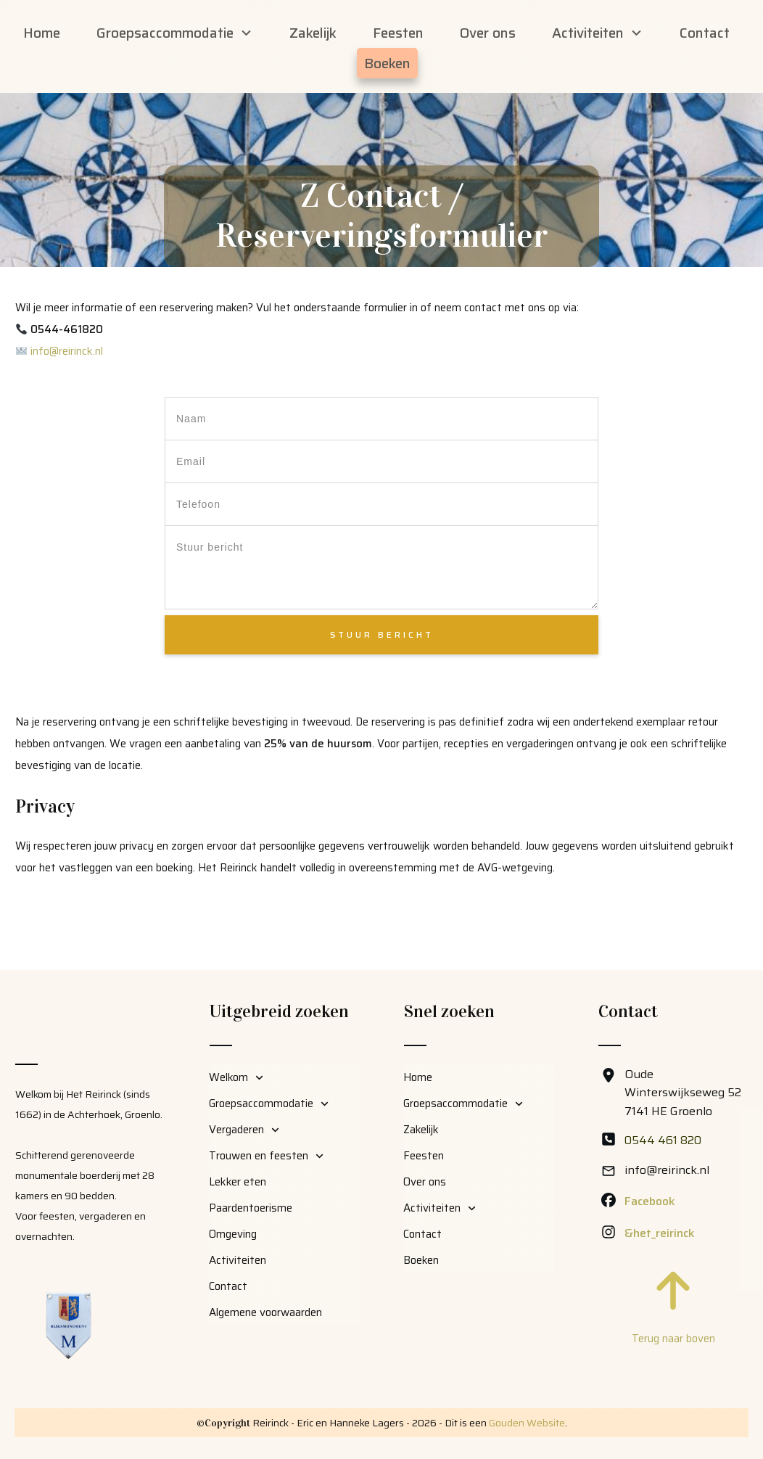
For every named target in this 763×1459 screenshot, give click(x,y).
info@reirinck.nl (66, 394)
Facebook (649, 1201)
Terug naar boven (673, 1338)
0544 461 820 (662, 1140)
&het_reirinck (659, 1233)
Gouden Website (527, 1423)
